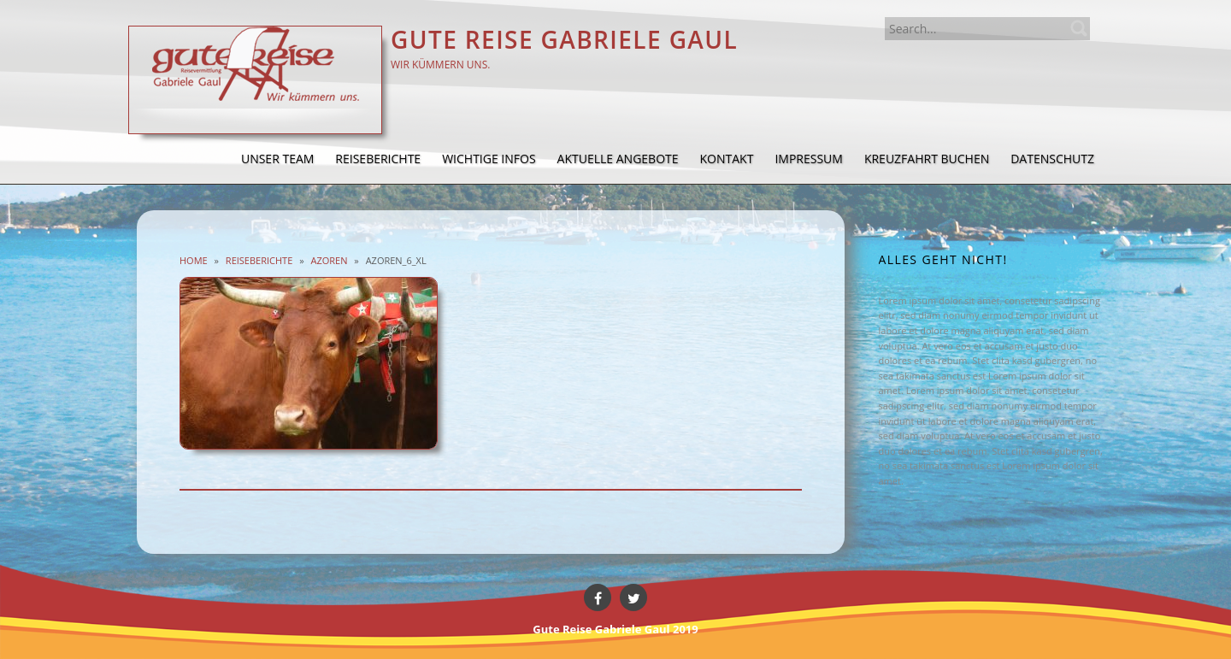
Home (194, 260)
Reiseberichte (259, 260)
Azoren (328, 260)
